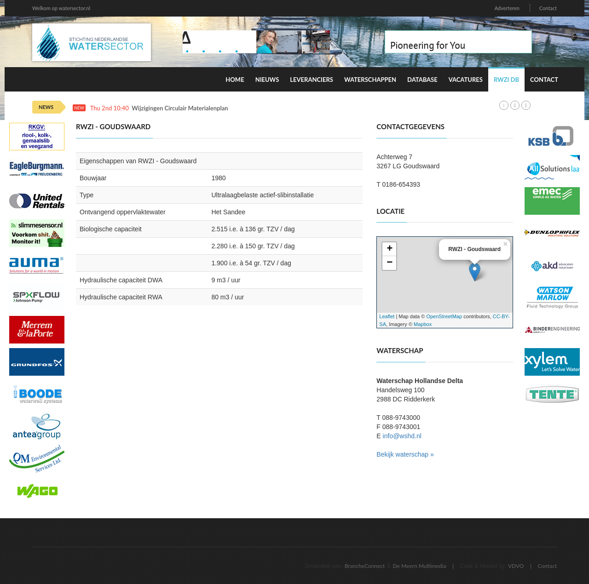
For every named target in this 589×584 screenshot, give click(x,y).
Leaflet (386, 316)
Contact (548, 8)
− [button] (390, 263)
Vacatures (466, 79)
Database (422, 79)
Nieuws (267, 79)
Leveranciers (311, 79)
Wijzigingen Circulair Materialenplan (180, 108)
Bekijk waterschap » (405, 454)
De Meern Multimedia (419, 565)
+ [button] (390, 249)
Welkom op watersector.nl (61, 8)
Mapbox (423, 324)
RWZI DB (506, 79)
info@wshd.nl (402, 436)
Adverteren (507, 8)
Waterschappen (370, 79)
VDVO (516, 565)
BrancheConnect (365, 565)
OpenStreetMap (444, 316)
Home (234, 79)
